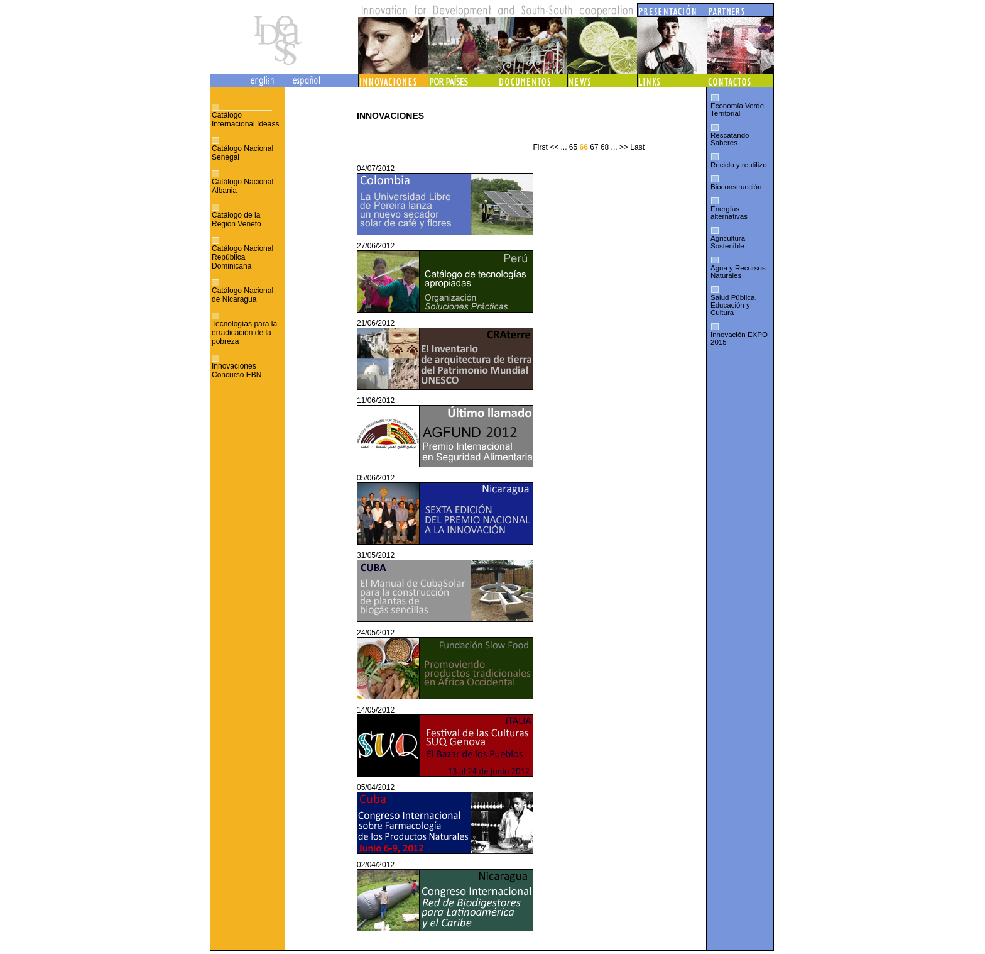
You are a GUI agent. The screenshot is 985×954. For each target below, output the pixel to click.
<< (554, 147)
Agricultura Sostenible (727, 242)
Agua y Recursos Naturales (738, 271)
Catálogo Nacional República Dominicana (242, 257)
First (540, 147)
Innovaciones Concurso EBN (236, 370)
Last (637, 147)
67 (594, 147)
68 (605, 147)
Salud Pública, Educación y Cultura (733, 305)
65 (573, 147)
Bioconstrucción (735, 187)
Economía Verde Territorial (737, 109)
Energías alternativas (729, 212)
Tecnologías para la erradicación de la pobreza (244, 332)
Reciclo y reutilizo (738, 165)
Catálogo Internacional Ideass (245, 119)
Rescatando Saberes (729, 139)
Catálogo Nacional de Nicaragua (242, 295)
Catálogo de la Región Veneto (236, 219)
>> (623, 147)
